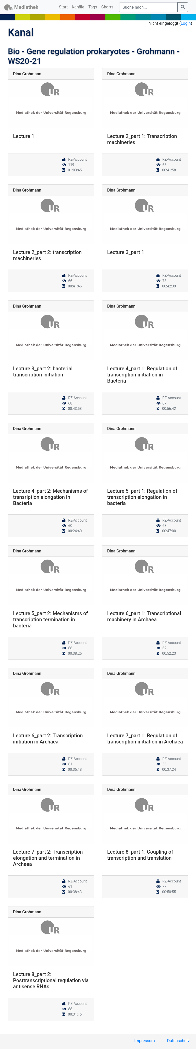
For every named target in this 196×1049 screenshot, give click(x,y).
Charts (107, 7)
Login (186, 23)
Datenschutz (178, 1040)
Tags (92, 7)
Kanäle (78, 7)
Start (64, 6)
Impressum (144, 1040)
